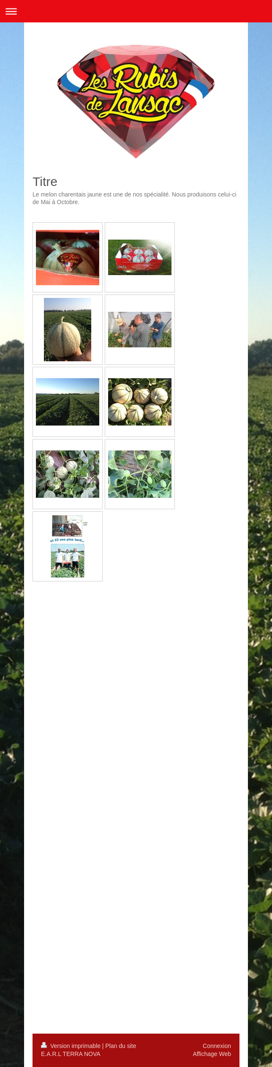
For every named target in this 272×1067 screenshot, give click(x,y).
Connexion (217, 1045)
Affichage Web (212, 1054)
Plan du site (120, 1045)
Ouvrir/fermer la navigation (136, 11)
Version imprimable (71, 1045)
